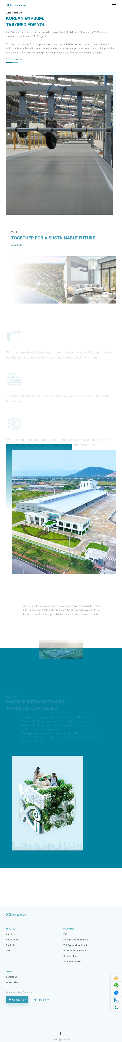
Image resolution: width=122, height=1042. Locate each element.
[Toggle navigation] (114, 5)
